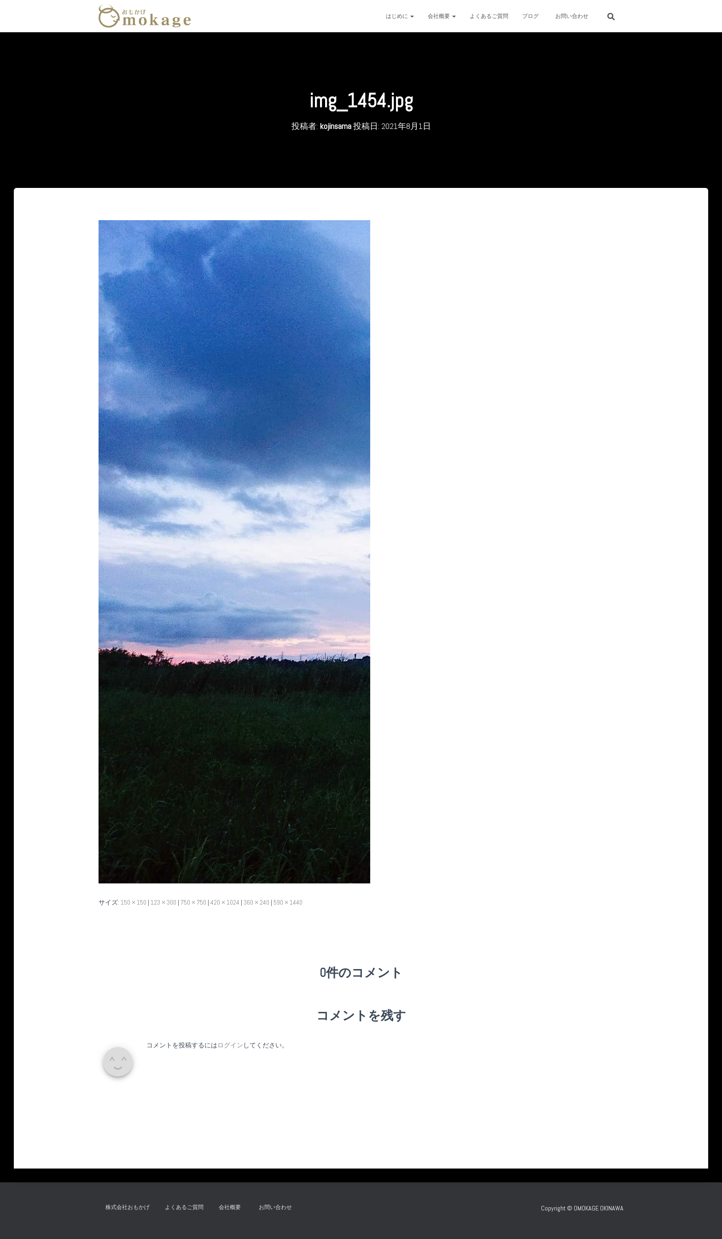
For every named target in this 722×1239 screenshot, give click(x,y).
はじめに (400, 16)
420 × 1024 (224, 902)
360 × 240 (256, 902)
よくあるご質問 (489, 16)
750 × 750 (193, 902)
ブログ (530, 16)
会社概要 (442, 16)
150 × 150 (133, 902)
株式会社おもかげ (127, 1207)
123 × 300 (163, 902)
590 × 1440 (288, 902)
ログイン (230, 1045)
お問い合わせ (574, 16)
